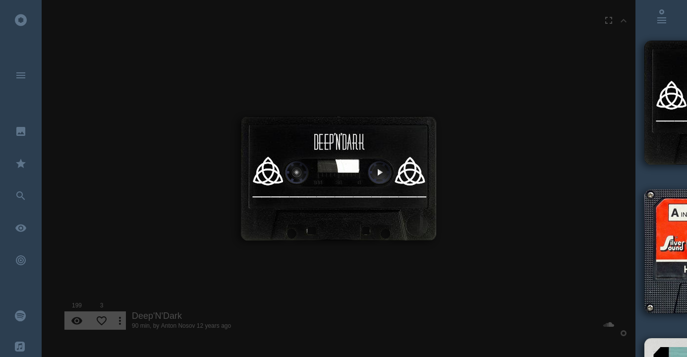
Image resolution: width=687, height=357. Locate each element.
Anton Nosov (178, 325)
